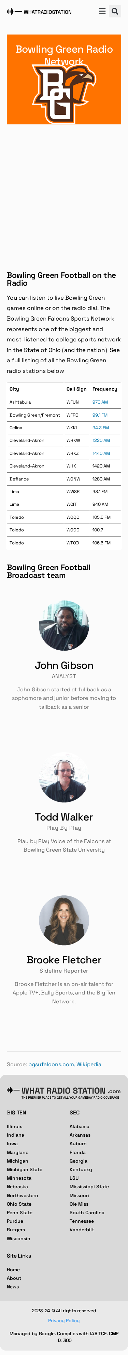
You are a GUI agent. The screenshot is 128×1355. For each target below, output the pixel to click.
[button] (102, 11)
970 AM (100, 402)
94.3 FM (101, 428)
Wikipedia (88, 1064)
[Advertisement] (64, 192)
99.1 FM (100, 415)
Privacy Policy (64, 1320)
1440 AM (101, 453)
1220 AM (101, 440)
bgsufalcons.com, (51, 1064)
